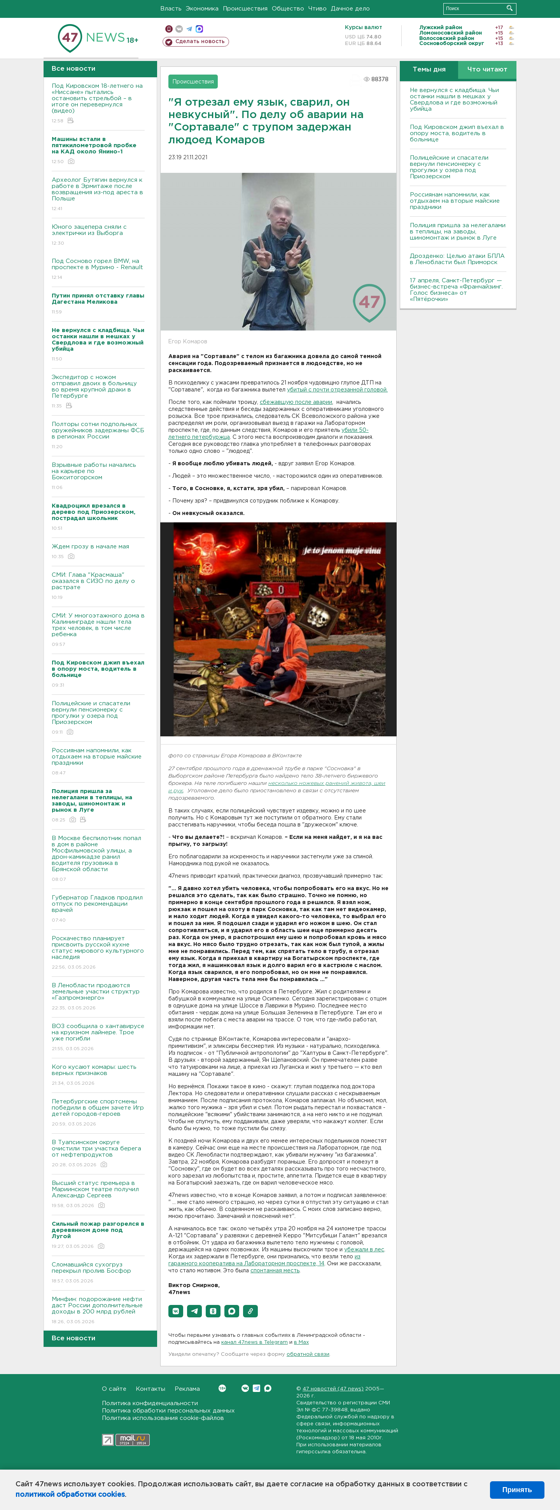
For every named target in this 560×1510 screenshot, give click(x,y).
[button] (175, 1311)
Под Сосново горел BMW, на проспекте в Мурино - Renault (98, 270)
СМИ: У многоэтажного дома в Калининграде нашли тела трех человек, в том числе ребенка (98, 630)
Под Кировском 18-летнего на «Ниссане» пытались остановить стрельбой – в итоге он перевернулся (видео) (98, 104)
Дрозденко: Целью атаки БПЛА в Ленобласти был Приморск (457, 259)
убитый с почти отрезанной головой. (337, 390)
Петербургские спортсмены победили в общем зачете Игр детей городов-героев (98, 1113)
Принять (517, 1490)
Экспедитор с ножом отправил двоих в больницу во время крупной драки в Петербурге (98, 392)
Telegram (256, 1388)
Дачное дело (350, 8)
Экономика (202, 8)
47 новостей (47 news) (333, 1389)
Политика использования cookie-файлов (163, 1418)
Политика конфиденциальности (150, 1403)
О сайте (114, 1389)
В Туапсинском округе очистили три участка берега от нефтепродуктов (98, 1154)
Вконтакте (222, 1388)
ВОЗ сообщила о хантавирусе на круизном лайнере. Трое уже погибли (98, 1038)
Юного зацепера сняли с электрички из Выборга (98, 235)
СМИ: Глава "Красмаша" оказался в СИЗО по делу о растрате (98, 586)
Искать (510, 8)
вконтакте (179, 29)
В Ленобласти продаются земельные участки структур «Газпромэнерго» (98, 997)
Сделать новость (200, 41)
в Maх (301, 1342)
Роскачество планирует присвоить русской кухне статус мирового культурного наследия (98, 953)
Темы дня (429, 70)
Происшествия (245, 8)
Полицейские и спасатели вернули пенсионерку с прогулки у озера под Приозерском (98, 718)
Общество (288, 8)
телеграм (189, 29)
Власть (171, 8)
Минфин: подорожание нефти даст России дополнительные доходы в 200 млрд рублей (98, 1311)
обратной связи (308, 1354)
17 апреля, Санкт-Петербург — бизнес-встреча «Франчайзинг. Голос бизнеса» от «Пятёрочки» (456, 290)
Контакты (150, 1389)
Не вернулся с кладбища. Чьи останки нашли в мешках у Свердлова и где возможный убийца (454, 99)
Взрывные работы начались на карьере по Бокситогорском (98, 477)
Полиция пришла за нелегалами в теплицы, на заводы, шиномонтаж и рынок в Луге (458, 231)
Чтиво (317, 8)
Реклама (187, 1389)
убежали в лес (364, 1249)
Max (267, 1388)
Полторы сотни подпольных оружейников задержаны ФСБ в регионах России (98, 436)
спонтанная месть (274, 1270)
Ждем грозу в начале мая (98, 552)
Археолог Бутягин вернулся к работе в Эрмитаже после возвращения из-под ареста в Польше (98, 194)
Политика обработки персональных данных (168, 1410)
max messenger (199, 29)
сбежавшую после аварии (296, 402)
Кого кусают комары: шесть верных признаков (98, 1076)
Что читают (487, 70)
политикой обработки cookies (70, 1495)
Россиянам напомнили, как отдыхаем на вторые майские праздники (98, 762)
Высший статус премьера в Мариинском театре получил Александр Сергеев (98, 1195)
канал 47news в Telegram (254, 1342)
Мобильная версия (169, 29)
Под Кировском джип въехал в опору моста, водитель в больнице (457, 133)
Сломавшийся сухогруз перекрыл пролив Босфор (98, 1273)
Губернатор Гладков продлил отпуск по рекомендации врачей (98, 909)
